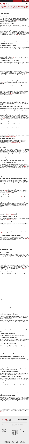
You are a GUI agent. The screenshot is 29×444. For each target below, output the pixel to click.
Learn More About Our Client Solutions (9, 441)
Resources (4, 429)
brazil (16, 428)
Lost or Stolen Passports (10, 219)
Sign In (25, 0)
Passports (11, 93)
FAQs (17, 441)
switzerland (17, 437)
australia (13, 426)
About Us (3, 425)
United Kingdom (14, 438)
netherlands (14, 434)
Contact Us (21, 427)
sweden (13, 437)
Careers (17, 442)
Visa (17, 321)
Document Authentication (6, 428)
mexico (16, 433)
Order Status (4, 431)
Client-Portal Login (16, 0)
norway (16, 434)
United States (17, 438)
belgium (13, 428)
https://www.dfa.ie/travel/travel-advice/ (15, 142)
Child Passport (6, 227)
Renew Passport (9, 192)
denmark (13, 430)
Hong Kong (14, 432)
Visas (17, 20)
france (13, 431)
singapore (13, 435)
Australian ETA (24, 257)
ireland (16, 432)
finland (16, 430)
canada (13, 429)
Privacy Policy (22, 441)
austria (16, 426)
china (16, 429)
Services (3, 430)
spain (16, 435)
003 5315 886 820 (22, 425)
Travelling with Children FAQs (4, 9)
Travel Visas (4, 427)
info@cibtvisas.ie (9, 401)
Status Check (16, 100)
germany (16, 431)
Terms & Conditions (7, 442)
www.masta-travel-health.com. (11, 136)
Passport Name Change (10, 214)
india (13, 433)
